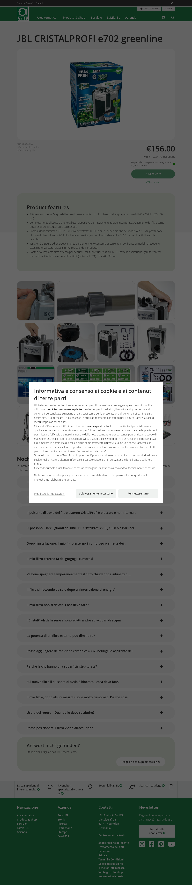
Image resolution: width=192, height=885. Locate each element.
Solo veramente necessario (96, 493)
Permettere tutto (138, 493)
